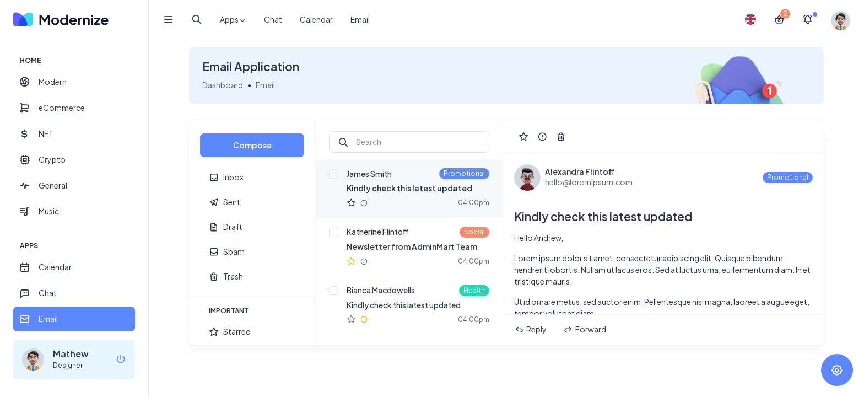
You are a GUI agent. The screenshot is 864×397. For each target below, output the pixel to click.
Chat (273, 19)
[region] (74, 185)
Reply (530, 329)
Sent (224, 202)
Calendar (316, 19)
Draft (225, 227)
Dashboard (222, 85)
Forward (584, 329)
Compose (252, 145)
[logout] (120, 359)
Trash (226, 276)
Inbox (226, 177)
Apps (233, 20)
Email (360, 19)
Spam (227, 251)
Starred (230, 331)
